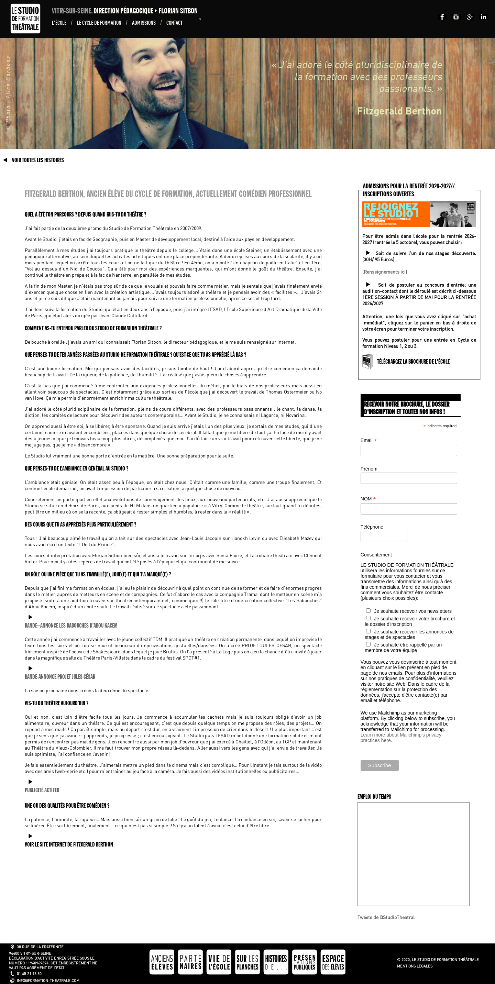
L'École (59, 22)
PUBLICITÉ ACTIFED (42, 790)
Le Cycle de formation (99, 22)
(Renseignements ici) (384, 271)
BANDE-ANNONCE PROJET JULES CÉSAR (60, 677)
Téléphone (372, 527)
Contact (174, 22)
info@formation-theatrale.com (48, 980)
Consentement (376, 554)
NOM (368, 499)
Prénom (369, 469)
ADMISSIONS (144, 22)
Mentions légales (414, 966)
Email (369, 440)
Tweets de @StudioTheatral (386, 917)
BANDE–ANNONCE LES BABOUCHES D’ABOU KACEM (71, 625)
